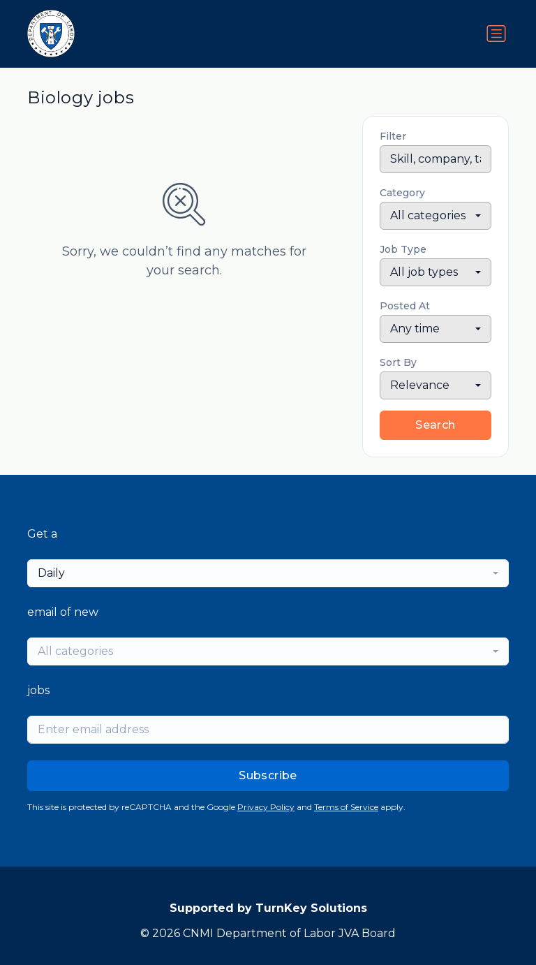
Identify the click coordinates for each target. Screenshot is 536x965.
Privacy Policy (266, 807)
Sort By (398, 362)
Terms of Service (346, 807)
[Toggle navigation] (496, 33)
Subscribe (268, 775)
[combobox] (435, 216)
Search (435, 425)
